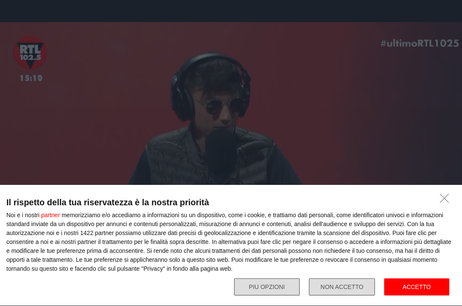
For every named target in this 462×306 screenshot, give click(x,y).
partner (50, 215)
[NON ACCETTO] (446, 200)
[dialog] (231, 245)
